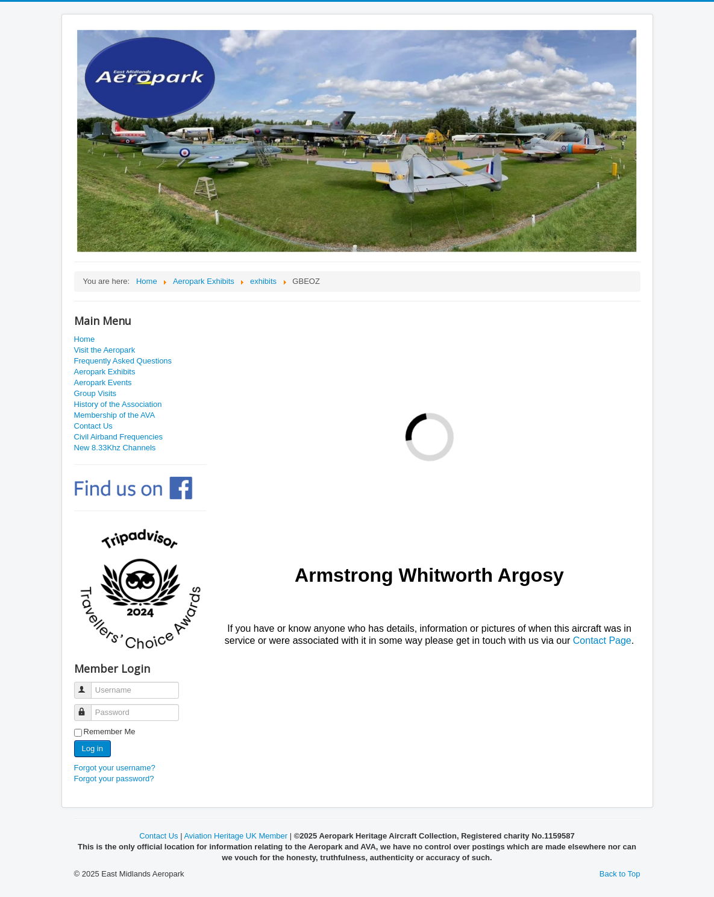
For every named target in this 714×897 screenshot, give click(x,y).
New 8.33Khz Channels (115, 447)
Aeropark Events (103, 382)
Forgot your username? (114, 767)
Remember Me (110, 731)
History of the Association (118, 404)
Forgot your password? (114, 778)
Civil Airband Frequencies (118, 436)
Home (84, 339)
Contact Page (602, 640)
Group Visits (95, 393)
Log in (92, 748)
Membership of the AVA (114, 415)
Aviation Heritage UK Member (235, 835)
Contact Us (93, 425)
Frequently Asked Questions (123, 360)
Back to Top (620, 873)
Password (88, 707)
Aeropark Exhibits (105, 371)
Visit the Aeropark (105, 349)
